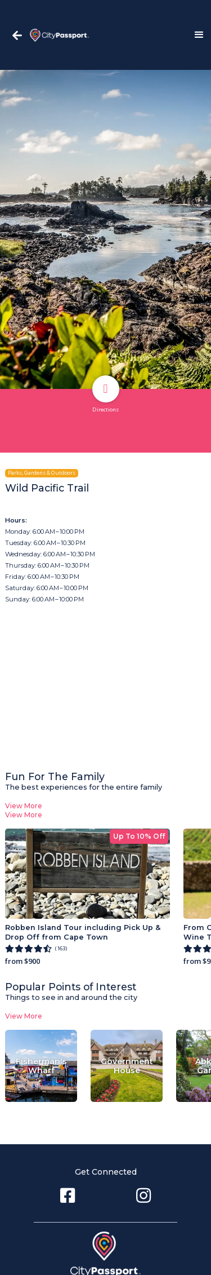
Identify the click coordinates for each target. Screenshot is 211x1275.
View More (23, 806)
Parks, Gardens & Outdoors (41, 472)
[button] (194, 35)
